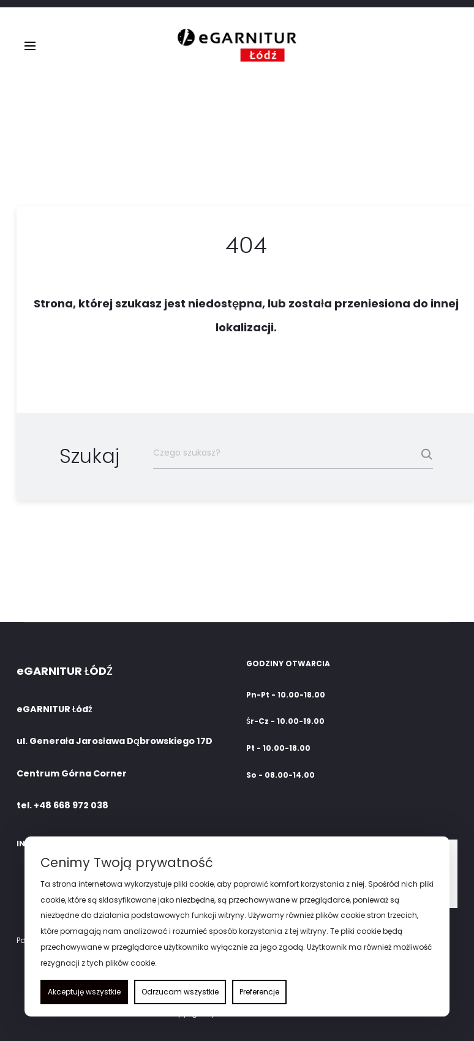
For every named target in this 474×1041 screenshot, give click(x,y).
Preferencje (259, 992)
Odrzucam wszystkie (180, 992)
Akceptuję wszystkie (84, 992)
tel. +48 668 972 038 (62, 805)
